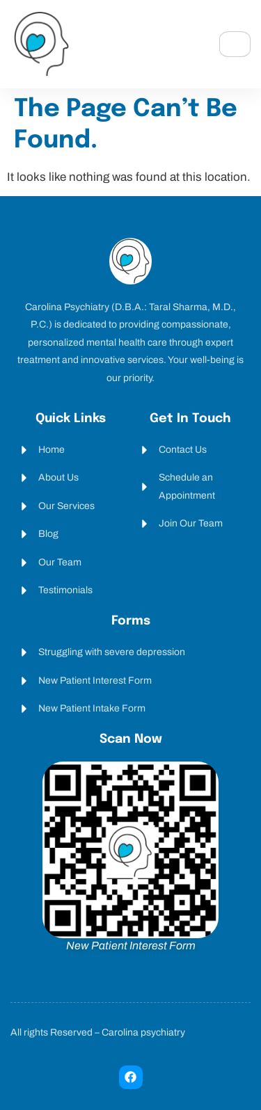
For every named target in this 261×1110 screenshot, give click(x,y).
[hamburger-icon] (235, 44)
